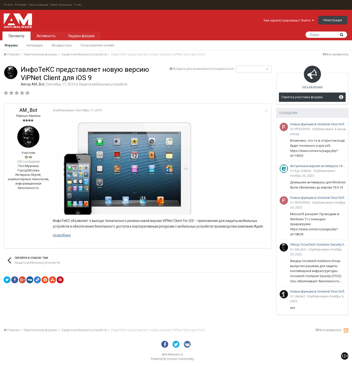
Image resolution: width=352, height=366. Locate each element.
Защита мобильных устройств (103, 84)
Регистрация (332, 20)
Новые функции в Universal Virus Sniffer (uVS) (318, 124)
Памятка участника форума (302, 97)
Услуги (8, 4)
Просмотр (16, 36)
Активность (46, 36)
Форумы (11, 45)
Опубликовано (77, 110)
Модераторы (62, 45)
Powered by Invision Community (172, 359)
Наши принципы (61, 4)
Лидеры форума (81, 36)
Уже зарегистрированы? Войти (288, 20)
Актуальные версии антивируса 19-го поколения (318, 166)
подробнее (62, 235)
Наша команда (38, 4)
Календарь (35, 45)
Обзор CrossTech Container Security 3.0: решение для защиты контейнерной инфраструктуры (318, 244)
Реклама (21, 4)
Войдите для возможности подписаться (203, 69)
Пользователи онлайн (97, 45)
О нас (78, 4)
